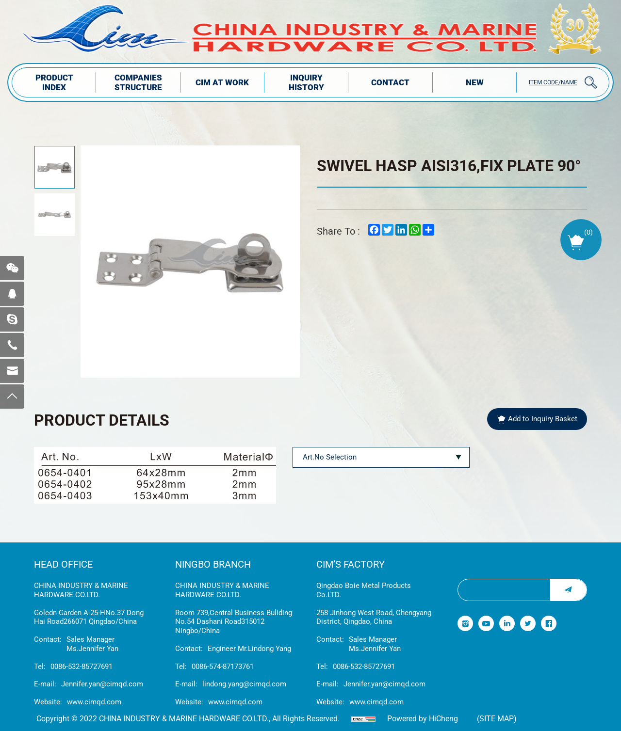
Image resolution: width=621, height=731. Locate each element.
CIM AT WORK (222, 82)
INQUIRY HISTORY (306, 83)
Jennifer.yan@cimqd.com (102, 684)
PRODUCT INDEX (54, 83)
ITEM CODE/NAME (553, 82)
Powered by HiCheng (422, 718)
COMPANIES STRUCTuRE (138, 83)
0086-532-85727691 (81, 666)
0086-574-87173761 (223, 666)
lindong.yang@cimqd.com (244, 684)
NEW (475, 82)
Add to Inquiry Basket (542, 418)
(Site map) (497, 718)
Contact (390, 82)
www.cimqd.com (94, 702)
